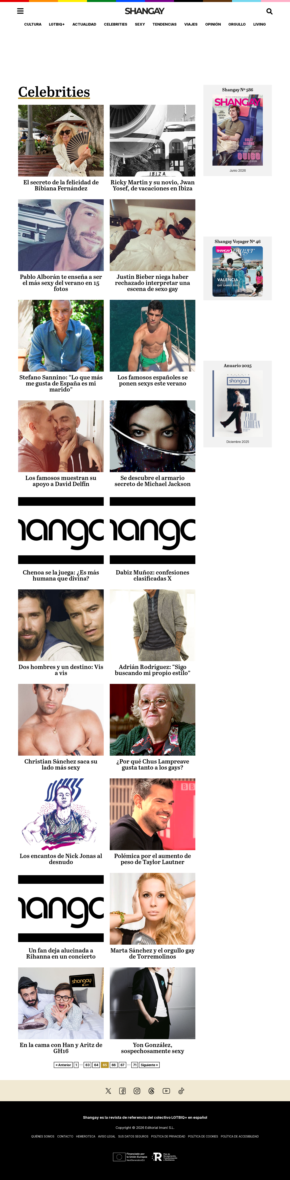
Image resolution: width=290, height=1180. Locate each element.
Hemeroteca (85, 1136)
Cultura (32, 24)
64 (96, 1065)
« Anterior (63, 1065)
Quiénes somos (42, 1136)
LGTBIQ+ (57, 24)
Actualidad (84, 24)
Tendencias (164, 24)
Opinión (213, 24)
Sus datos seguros (133, 1136)
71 (134, 1065)
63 (87, 1065)
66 (114, 1065)
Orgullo (237, 24)
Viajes (191, 24)
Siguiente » (149, 1065)
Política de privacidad (168, 1136)
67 (122, 1065)
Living (259, 24)
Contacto (65, 1136)
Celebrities (115, 24)
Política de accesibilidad (240, 1136)
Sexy (140, 24)
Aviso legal (106, 1136)
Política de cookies (203, 1136)
